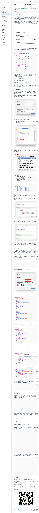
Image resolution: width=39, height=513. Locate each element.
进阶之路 (7, 1)
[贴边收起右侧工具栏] (37, 502)
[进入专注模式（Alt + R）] (37, 508)
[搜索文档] (35, 1)
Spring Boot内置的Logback (5, 21)
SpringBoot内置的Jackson (5, 17)
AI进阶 (15, 1)
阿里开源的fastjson (4, 15)
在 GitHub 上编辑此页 (17, 509)
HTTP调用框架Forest (4, 12)
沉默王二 (16, 8)
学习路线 (23, 1)
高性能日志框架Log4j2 (5, 20)
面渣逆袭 (11, 1)
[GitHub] (30, 1)
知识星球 (19, 1)
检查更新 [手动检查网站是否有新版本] (37, 505)
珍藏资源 (28, 1)
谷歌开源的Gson (4, 16)
